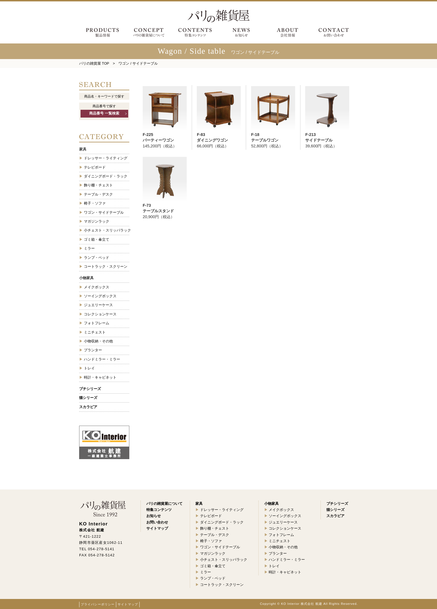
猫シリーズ (88, 398)
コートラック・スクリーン (105, 266)
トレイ (89, 368)
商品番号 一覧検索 (104, 113)
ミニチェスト (95, 332)
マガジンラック (96, 221)
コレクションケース (100, 314)
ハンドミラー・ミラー (102, 359)
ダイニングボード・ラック (105, 176)
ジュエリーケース (98, 305)
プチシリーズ (90, 389)
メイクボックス (96, 287)
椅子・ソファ (95, 203)
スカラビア (88, 407)
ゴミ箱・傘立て (96, 239)
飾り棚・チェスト (98, 185)
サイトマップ (128, 604)
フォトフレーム (96, 323)
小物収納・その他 (98, 341)
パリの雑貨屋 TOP (94, 63)
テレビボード (95, 167)
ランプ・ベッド (96, 257)
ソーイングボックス (100, 296)
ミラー (89, 248)
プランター (93, 350)
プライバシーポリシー (98, 604)
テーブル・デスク (98, 194)
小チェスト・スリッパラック (106, 230)
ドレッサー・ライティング (105, 158)
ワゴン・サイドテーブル (104, 212)
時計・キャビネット (100, 377)
